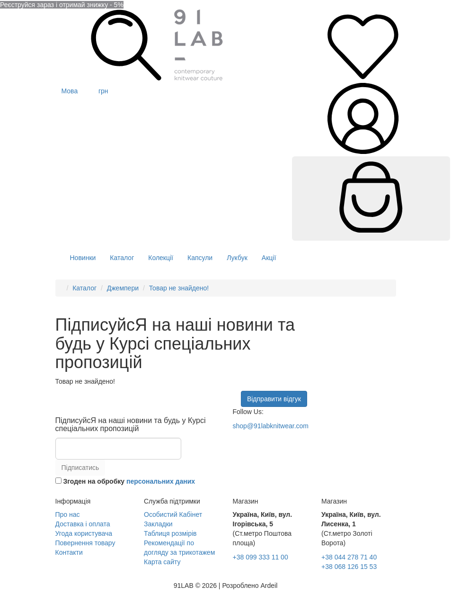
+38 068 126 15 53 (349, 566)
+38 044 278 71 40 (349, 557)
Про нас (67, 514)
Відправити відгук (274, 399)
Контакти (69, 552)
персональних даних (160, 481)
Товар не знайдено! (179, 288)
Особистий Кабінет (173, 514)
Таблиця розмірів (170, 533)
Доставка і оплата (82, 524)
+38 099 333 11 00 (260, 557)
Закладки (158, 524)
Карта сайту (162, 562)
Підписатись (80, 467)
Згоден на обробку (125, 481)
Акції (269, 257)
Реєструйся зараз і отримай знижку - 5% (62, 5)
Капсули (199, 257)
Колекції (160, 257)
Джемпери (123, 288)
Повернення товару (85, 543)
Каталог (122, 257)
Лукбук (237, 257)
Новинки (83, 257)
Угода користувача (83, 533)
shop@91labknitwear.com (271, 426)
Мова (71, 91)
